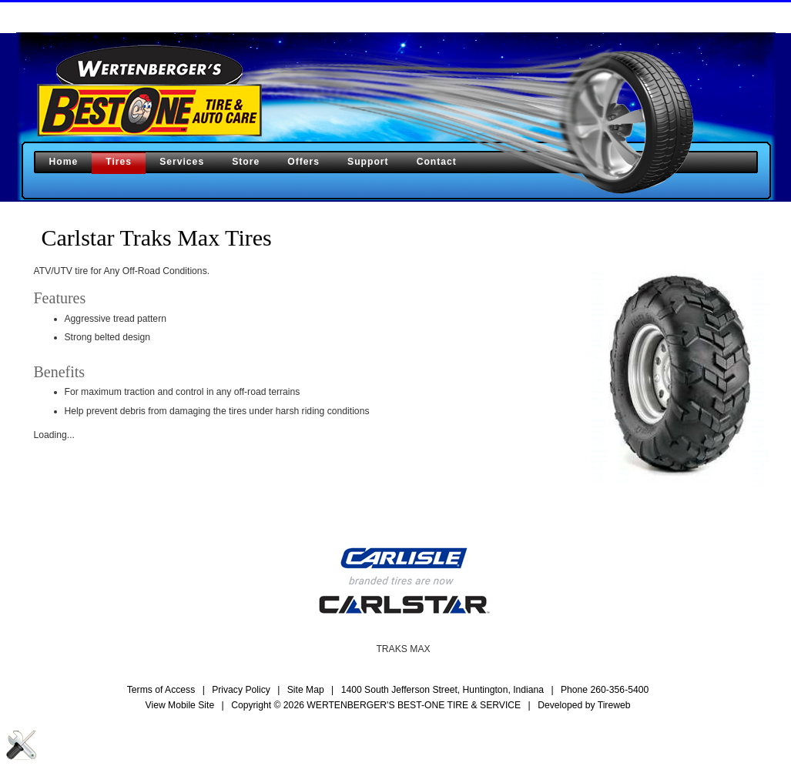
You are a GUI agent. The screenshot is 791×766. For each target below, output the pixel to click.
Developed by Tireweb (584, 705)
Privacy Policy (241, 689)
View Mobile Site (180, 705)
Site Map (305, 689)
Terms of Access (161, 689)
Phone (605, 689)
